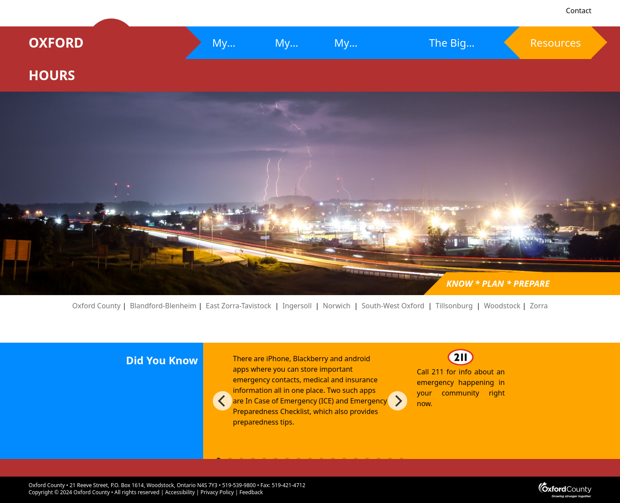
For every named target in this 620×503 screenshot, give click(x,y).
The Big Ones (448, 47)
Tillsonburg (454, 306)
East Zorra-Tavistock (238, 306)
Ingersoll (296, 306)
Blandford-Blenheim (164, 306)
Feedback (251, 492)
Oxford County (96, 306)
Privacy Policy (217, 492)
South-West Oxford (392, 306)
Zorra (539, 306)
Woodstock (502, 306)
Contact (578, 10)
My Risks (224, 47)
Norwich (336, 306)
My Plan (285, 47)
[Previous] (222, 401)
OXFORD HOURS (65, 58)
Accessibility (180, 492)
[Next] (397, 401)
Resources (555, 42)
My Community (363, 47)
